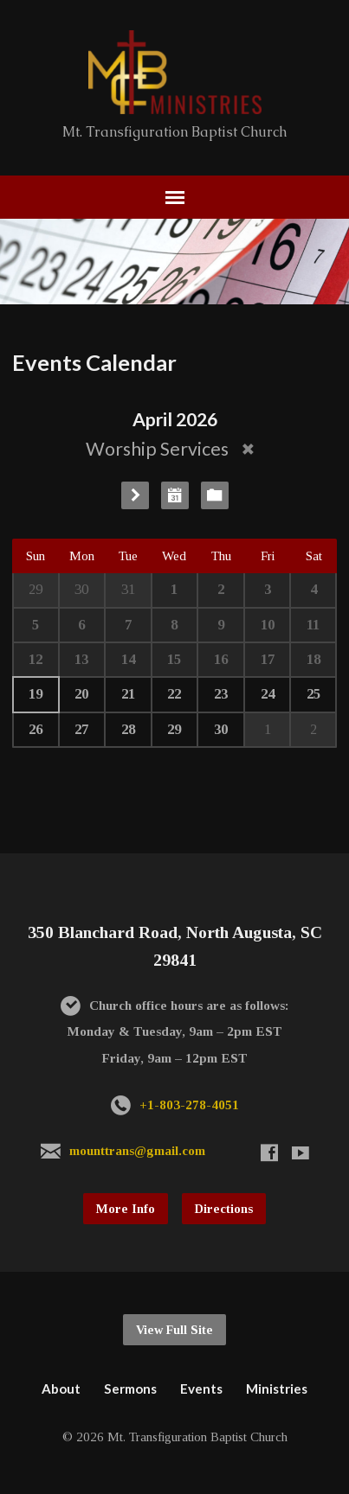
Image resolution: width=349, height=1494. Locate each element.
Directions (224, 1209)
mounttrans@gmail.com (137, 1150)
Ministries (276, 1388)
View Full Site (174, 1330)
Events (201, 1388)
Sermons (130, 1388)
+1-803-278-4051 (189, 1104)
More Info (125, 1209)
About (61, 1388)
